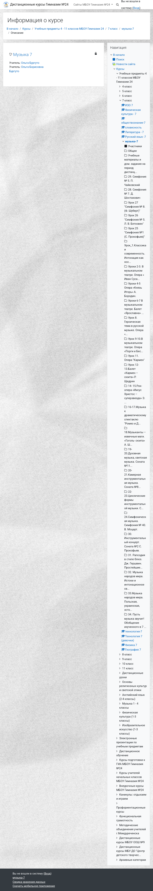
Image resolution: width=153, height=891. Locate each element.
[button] (117, 4)
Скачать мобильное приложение (34, 886)
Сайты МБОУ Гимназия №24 (92, 4)
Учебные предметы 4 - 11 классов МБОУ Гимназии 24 (69, 28)
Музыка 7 (22, 54)
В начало (12, 28)
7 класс (113, 28)
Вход (136, 8)
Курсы (26, 28)
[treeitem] (128, 457)
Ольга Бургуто (30, 63)
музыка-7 (128, 28)
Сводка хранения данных (29, 882)
